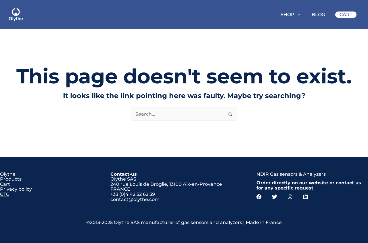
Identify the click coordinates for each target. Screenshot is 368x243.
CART (346, 14)
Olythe (8, 174)
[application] (297, 14)
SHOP (290, 14)
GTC (4, 194)
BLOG (318, 14)
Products (11, 179)
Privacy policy (16, 189)
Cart (5, 184)
